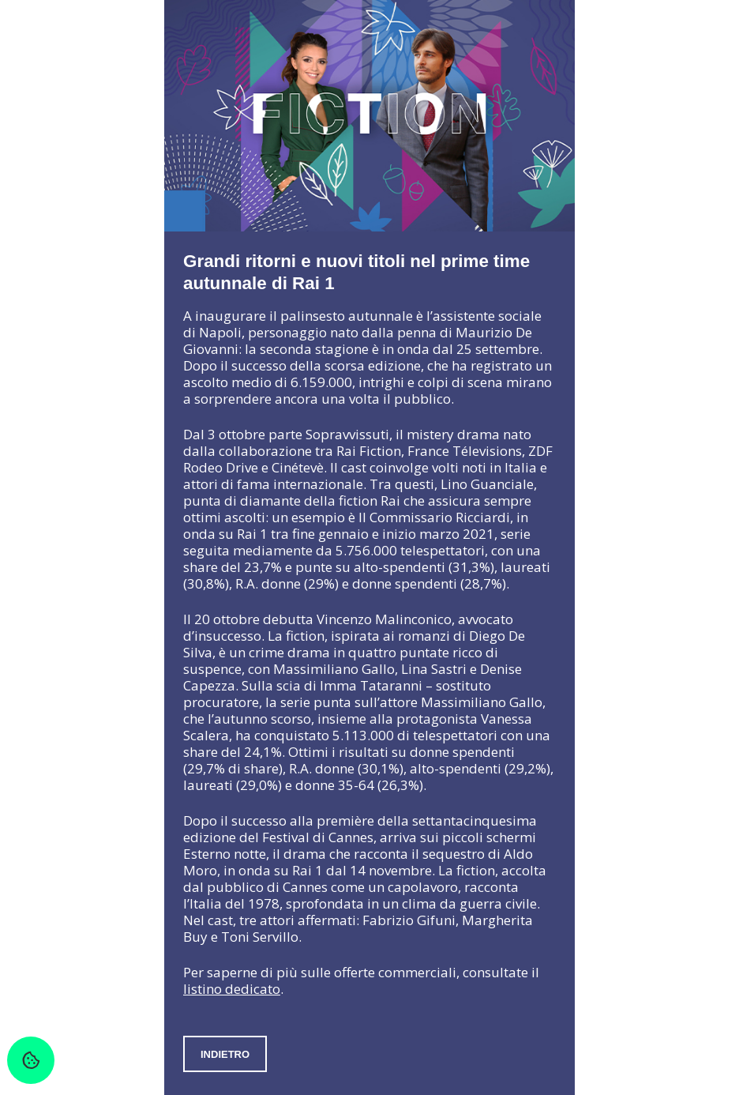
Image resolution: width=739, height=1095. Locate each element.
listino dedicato (231, 989)
